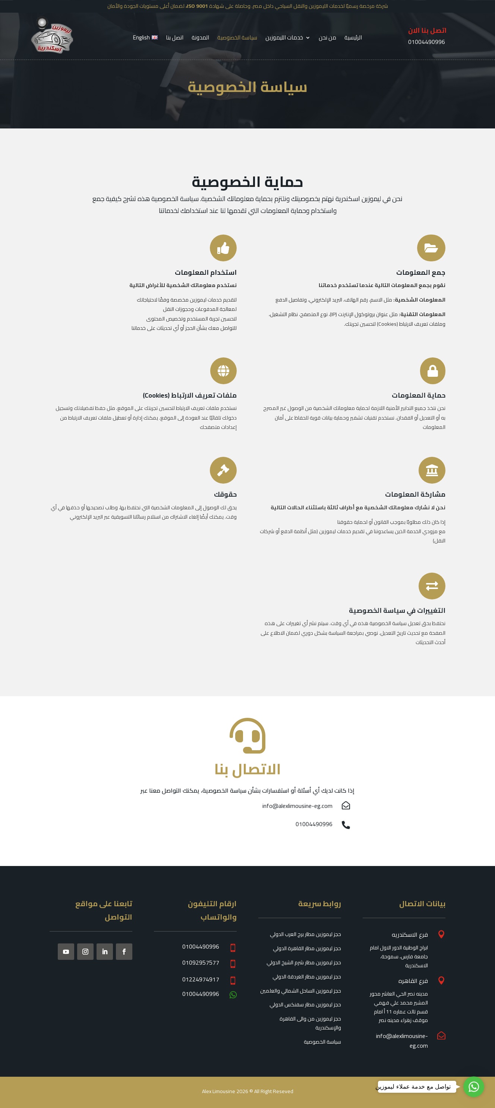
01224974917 (200, 979)
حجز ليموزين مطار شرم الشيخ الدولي (304, 962)
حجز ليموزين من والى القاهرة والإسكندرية (310, 1023)
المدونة (200, 39)
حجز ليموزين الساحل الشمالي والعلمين (300, 991)
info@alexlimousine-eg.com (297, 805)
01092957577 (200, 962)
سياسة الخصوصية (237, 39)
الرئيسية (353, 39)
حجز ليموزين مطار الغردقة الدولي (306, 976)
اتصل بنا (174, 39)
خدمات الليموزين (284, 39)
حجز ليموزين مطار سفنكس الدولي (305, 1004)
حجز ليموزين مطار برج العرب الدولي (305, 934)
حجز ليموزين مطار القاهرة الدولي (307, 948)
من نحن (327, 39)
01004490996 (314, 824)
